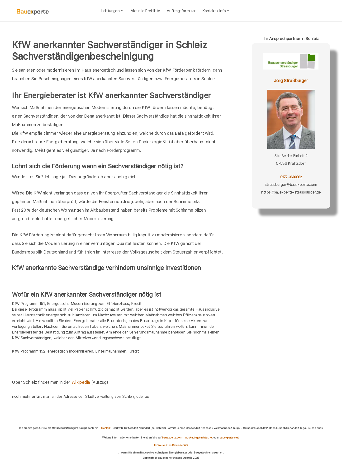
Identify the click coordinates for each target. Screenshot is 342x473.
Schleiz (105, 428)
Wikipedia (81, 382)
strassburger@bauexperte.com (291, 184)
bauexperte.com (172, 437)
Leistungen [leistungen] (112, 11)
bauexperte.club (229, 437)
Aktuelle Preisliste (145, 11)
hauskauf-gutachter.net (198, 437)
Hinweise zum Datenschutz (171, 445)
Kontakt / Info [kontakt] (216, 11)
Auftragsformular (181, 11)
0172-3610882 (291, 177)
